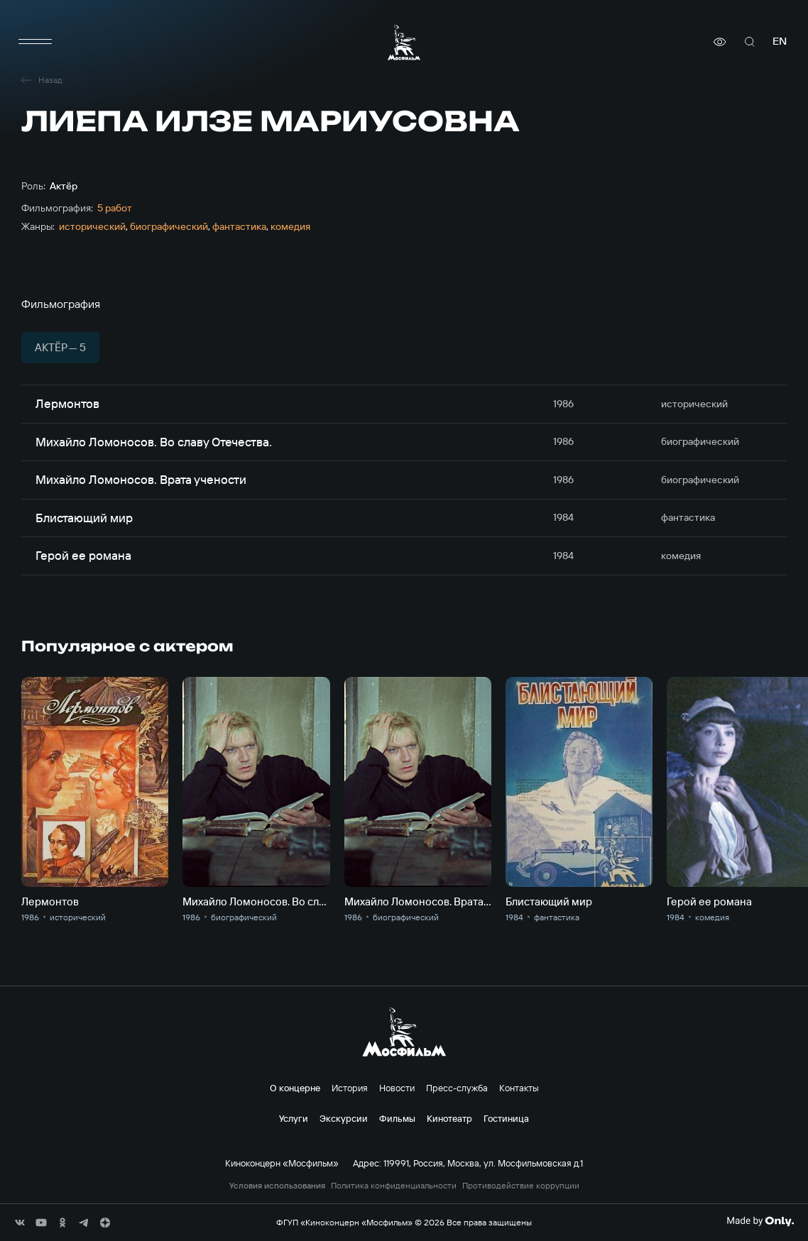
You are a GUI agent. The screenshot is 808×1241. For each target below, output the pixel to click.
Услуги (293, 1118)
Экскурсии (344, 1118)
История (350, 1087)
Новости (397, 1087)
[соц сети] (20, 1222)
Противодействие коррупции (520, 1186)
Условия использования (277, 1186)
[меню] (35, 42)
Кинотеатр (449, 1118)
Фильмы (397, 1118)
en (779, 41)
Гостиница (506, 1118)
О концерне (295, 1087)
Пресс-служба (457, 1087)
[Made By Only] (760, 1221)
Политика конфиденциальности (394, 1186)
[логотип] (404, 42)
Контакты (519, 1087)
